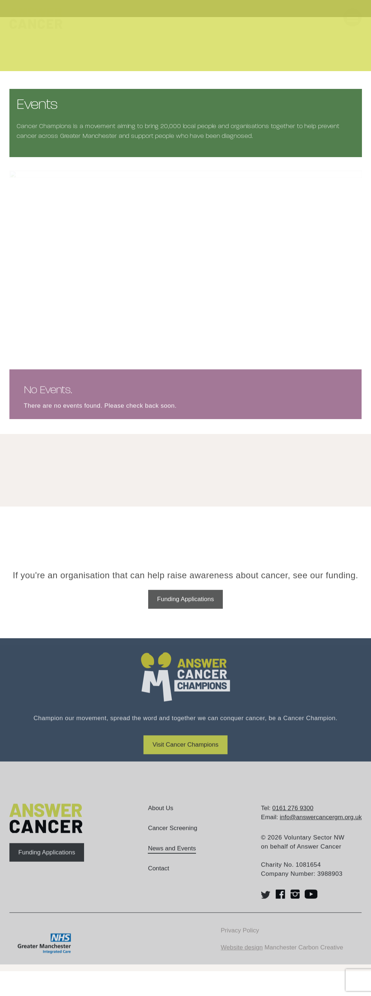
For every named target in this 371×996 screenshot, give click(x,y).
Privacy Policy (240, 938)
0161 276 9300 (292, 816)
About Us (160, 816)
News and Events (172, 856)
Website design (242, 955)
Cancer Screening (172, 836)
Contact (158, 877)
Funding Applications (185, 607)
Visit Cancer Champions (185, 753)
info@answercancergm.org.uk (321, 826)
